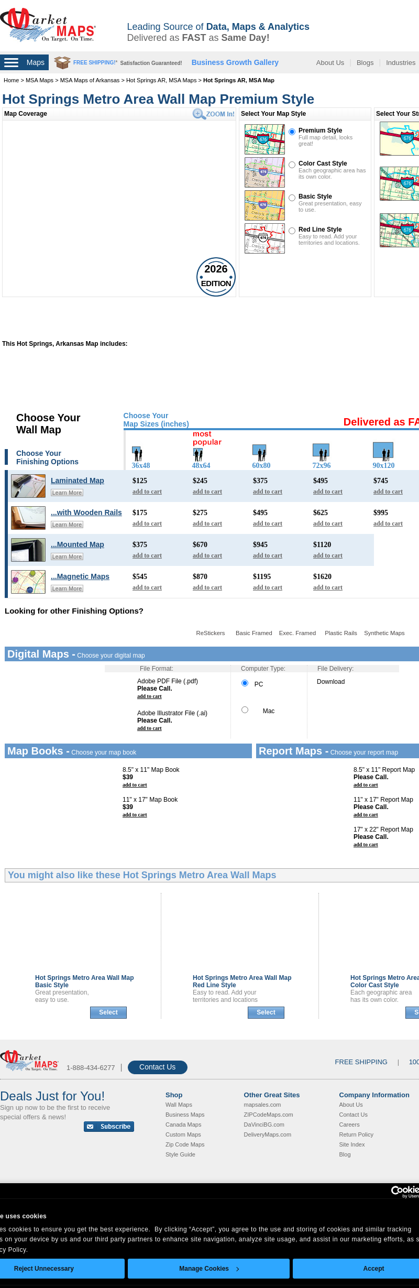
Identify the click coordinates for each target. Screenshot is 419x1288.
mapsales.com (262, 1104)
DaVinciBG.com (264, 1124)
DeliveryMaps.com (267, 1134)
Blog (345, 1154)
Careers (349, 1124)
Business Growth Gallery (235, 62)
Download (331, 681)
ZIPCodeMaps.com (268, 1114)
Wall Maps (179, 1104)
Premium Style (320, 130)
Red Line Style (320, 229)
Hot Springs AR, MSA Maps (161, 80)
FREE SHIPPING (361, 1062)
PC (252, 684)
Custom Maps (183, 1134)
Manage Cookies (209, 1268)
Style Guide (180, 1154)
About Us (330, 63)
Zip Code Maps (185, 1144)
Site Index (352, 1144)
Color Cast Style (323, 163)
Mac (257, 711)
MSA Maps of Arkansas (90, 80)
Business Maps (185, 1114)
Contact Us (157, 1067)
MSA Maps (39, 80)
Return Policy (356, 1134)
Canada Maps (184, 1124)
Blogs (365, 63)
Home (11, 80)
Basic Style (315, 196)
